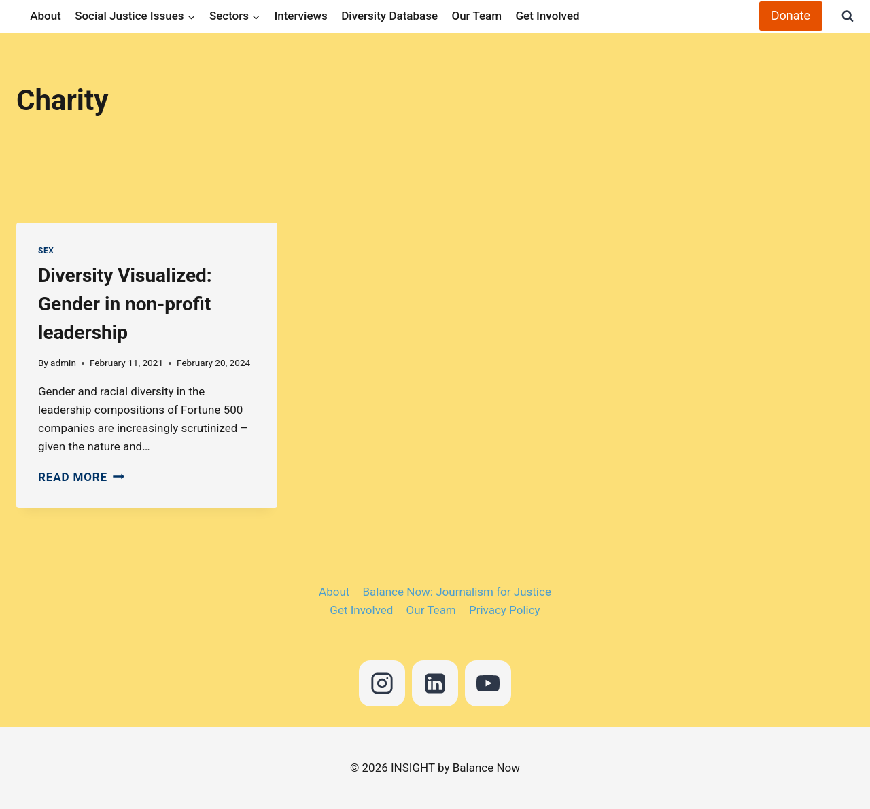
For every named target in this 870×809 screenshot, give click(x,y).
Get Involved (547, 15)
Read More (81, 477)
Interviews (300, 15)
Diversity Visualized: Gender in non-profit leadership (125, 304)
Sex (46, 250)
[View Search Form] (841, 16)
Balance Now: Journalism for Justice (457, 591)
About (45, 15)
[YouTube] (488, 683)
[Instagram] (382, 683)
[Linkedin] (435, 683)
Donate (790, 15)
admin (63, 362)
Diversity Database (389, 15)
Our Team (476, 15)
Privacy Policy (504, 610)
